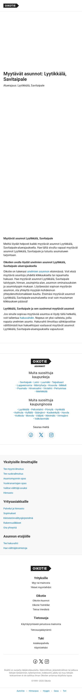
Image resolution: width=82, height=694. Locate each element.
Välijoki (39, 415)
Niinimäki (50, 415)
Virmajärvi (62, 415)
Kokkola (19, 415)
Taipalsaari (58, 382)
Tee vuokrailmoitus (13, 473)
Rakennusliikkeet (12, 522)
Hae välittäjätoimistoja (15, 548)
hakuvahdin (27, 317)
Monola (30, 415)
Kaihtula (18, 412)
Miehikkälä (41, 391)
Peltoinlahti (37, 409)
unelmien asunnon (38, 271)
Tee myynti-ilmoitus (13, 469)
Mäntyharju (40, 385)
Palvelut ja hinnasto (13, 508)
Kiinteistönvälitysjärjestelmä (18, 518)
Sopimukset (9, 513)
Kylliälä (29, 412)
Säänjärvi (40, 412)
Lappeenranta (24, 385)
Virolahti (47, 388)
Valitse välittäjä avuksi (15, 488)
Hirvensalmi (35, 388)
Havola (65, 412)
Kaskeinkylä (53, 412)
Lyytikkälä (24, 409)
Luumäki (45, 382)
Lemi (36, 382)
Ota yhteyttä (10, 527)
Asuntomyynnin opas (14, 478)
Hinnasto (8, 492)
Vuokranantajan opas (14, 483)
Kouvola (52, 385)
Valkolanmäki (42, 418)
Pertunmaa (60, 388)
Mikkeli (62, 385)
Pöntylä (49, 409)
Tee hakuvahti (10, 543)
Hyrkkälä (60, 409)
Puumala (22, 388)
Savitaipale (26, 382)
